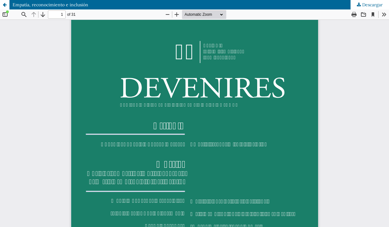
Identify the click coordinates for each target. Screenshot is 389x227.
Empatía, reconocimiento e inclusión (50, 5)
